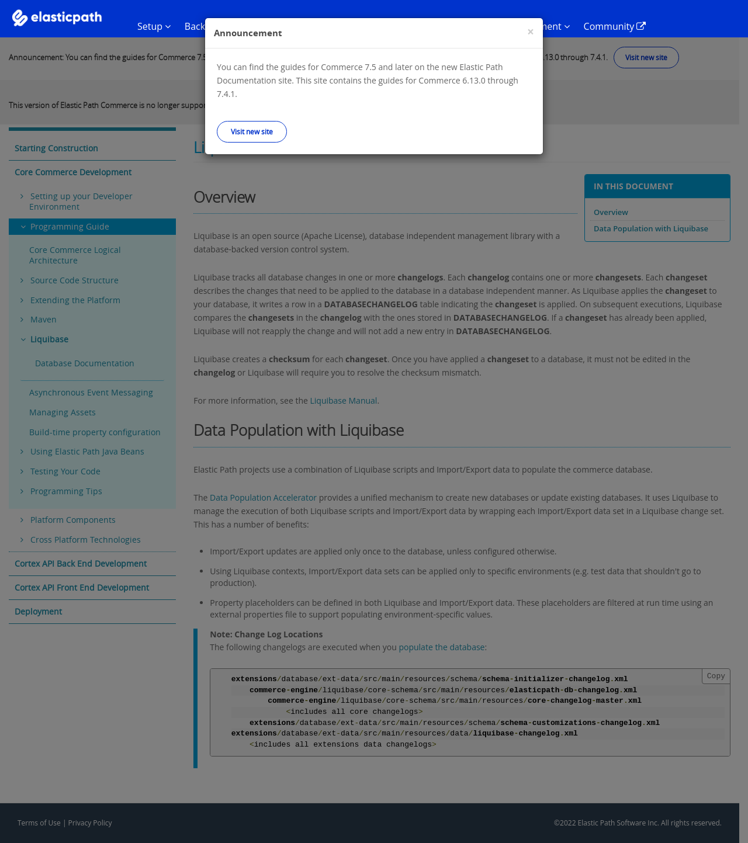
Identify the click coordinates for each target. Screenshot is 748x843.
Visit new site (252, 131)
